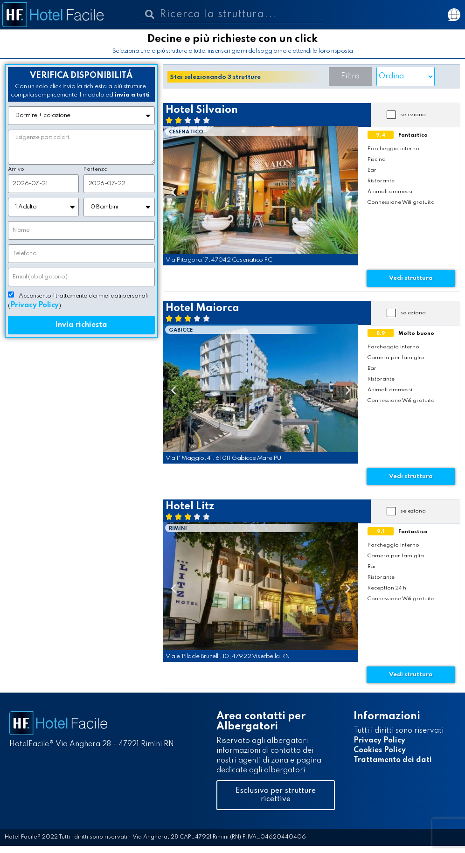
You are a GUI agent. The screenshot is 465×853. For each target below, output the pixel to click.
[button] (350, 76)
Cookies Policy (380, 750)
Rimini (178, 528)
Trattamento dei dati (393, 760)
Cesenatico (186, 132)
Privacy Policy (379, 740)
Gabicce (181, 330)
